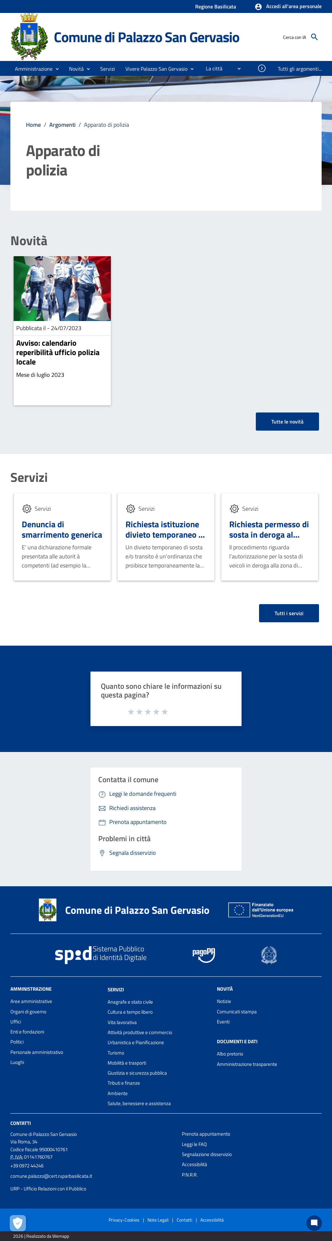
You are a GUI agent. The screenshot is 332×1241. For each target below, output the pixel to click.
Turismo (116, 1052)
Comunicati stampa (237, 1011)
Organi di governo (28, 1011)
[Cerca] (314, 37)
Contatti (20, 1123)
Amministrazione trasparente (247, 1064)
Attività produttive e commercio (140, 1032)
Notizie (224, 1001)
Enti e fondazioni (27, 1031)
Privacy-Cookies (124, 1219)
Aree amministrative (31, 1001)
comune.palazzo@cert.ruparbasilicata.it (51, 1176)
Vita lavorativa (122, 1022)
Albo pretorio (230, 1053)
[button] (288, 7)
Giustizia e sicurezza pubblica (137, 1073)
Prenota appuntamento (206, 1134)
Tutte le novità (287, 421)
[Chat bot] (314, 1223)
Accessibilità (194, 1164)
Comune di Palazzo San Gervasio (146, 37)
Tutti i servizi (289, 613)
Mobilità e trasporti (127, 1063)
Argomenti (62, 124)
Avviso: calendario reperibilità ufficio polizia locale (58, 352)
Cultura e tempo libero (130, 1012)
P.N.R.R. (189, 1174)
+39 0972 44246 (26, 1165)
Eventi (223, 1021)
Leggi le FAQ (194, 1144)
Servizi (29, 477)
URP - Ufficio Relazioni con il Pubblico (48, 1188)
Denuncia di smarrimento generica (62, 529)
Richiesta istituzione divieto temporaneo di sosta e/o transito (165, 535)
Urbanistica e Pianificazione (136, 1042)
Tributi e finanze (124, 1083)
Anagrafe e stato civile (130, 1002)
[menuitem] (211, 68)
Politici (17, 1041)
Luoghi (17, 1062)
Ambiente (118, 1093)
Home (33, 124)
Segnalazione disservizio (207, 1154)
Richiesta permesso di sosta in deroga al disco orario (269, 535)
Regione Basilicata (215, 6)
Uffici (15, 1021)
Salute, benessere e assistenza (139, 1103)
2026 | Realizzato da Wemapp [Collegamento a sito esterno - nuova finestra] (41, 1236)
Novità (28, 240)
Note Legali (158, 1219)
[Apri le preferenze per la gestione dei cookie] (18, 1223)
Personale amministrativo (36, 1052)
